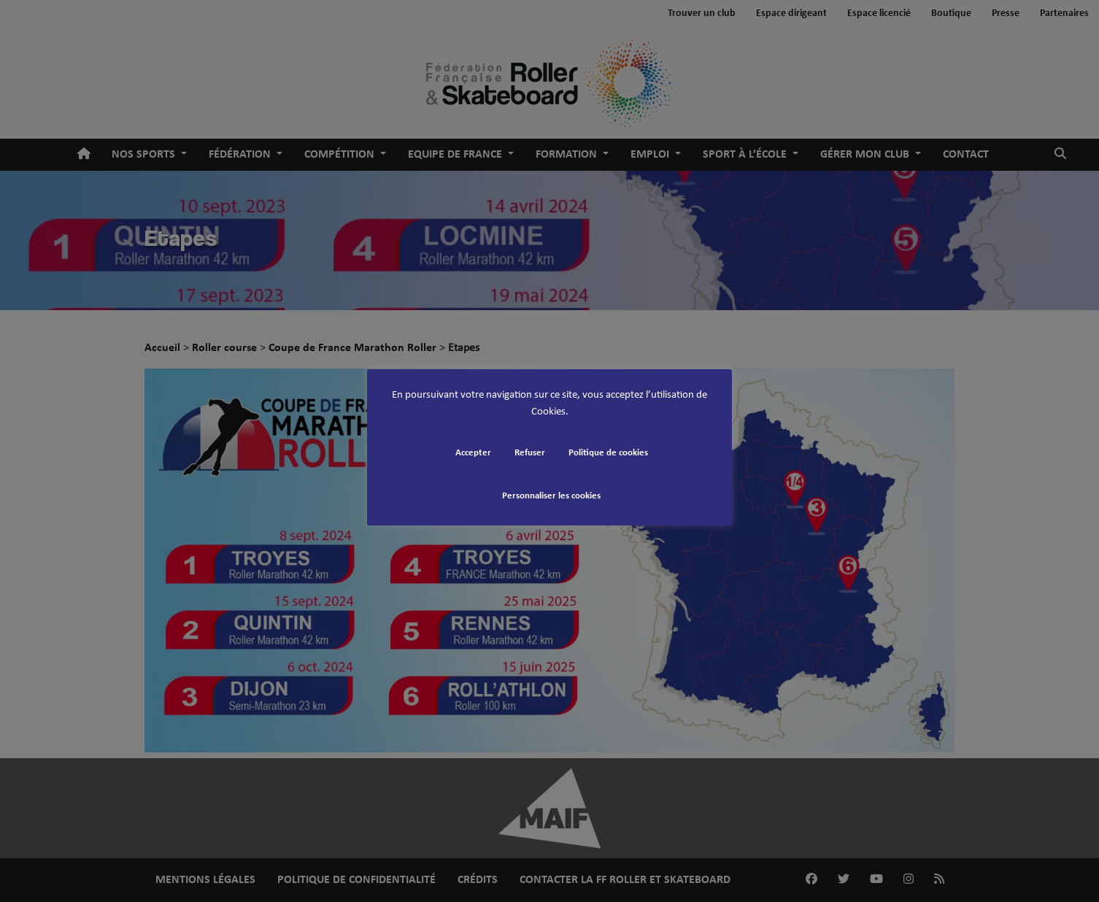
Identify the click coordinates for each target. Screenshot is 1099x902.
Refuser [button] (529, 453)
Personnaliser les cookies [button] (551, 496)
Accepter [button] (473, 453)
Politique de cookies (608, 453)
